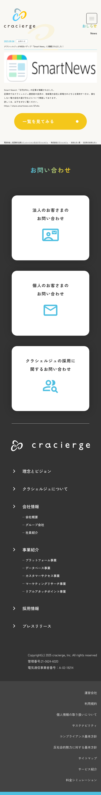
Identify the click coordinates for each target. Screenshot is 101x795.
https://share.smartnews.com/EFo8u (22, 105)
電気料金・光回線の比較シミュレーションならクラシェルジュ (26, 142)
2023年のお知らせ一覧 (91, 142)
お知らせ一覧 (75, 142)
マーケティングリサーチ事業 (46, 583)
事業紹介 (30, 550)
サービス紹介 (87, 769)
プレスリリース (36, 626)
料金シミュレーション (81, 780)
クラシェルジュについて (45, 489)
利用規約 (91, 703)
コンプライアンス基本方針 (78, 736)
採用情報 (30, 608)
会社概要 (32, 517)
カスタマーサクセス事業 (43, 575)
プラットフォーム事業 (41, 560)
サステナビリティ (84, 725)
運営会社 (91, 692)
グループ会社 (35, 525)
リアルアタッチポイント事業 (46, 591)
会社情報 (30, 506)
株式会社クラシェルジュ (59, 142)
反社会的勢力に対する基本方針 (75, 747)
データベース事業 (38, 568)
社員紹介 (32, 532)
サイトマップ (87, 758)
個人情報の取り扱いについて (77, 714)
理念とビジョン (36, 471)
